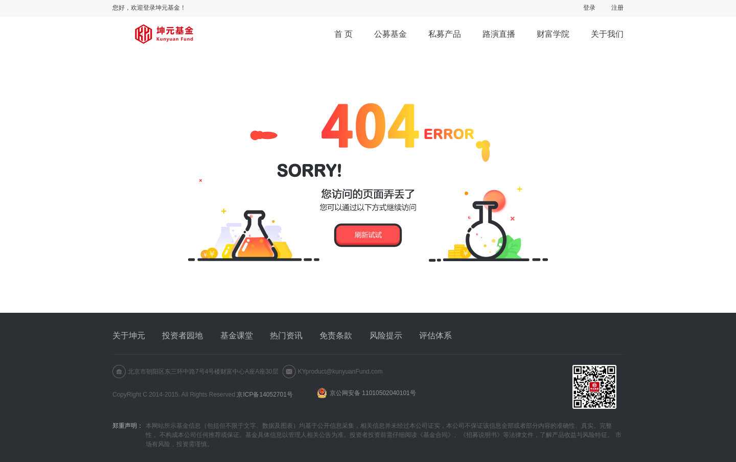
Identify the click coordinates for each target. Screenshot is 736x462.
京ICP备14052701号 (264, 394)
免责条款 (335, 335)
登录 (589, 7)
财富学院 (553, 34)
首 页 (343, 34)
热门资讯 (286, 335)
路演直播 (498, 34)
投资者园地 (182, 335)
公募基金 (390, 34)
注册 (617, 7)
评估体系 (435, 335)
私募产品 (444, 34)
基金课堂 (236, 335)
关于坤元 (128, 335)
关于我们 (607, 34)
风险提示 (386, 335)
